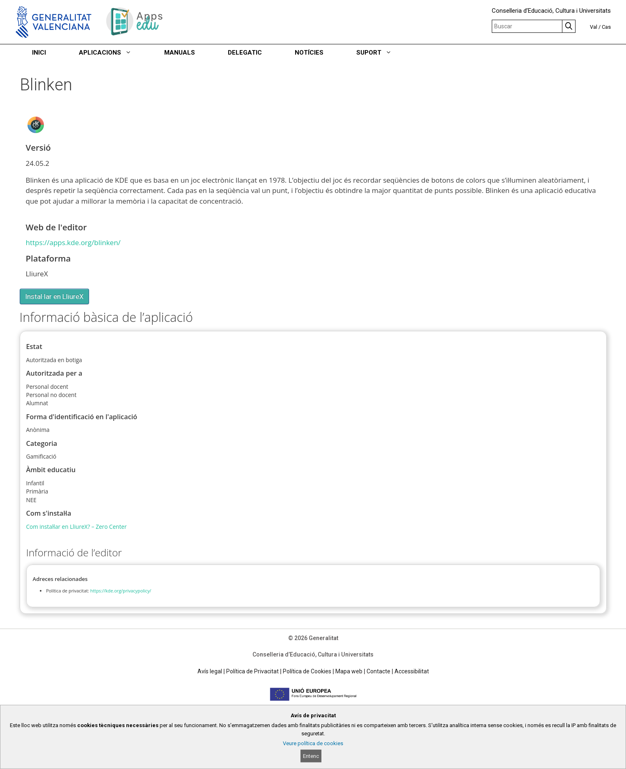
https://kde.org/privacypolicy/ (120, 591)
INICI (39, 52)
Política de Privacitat (252, 671)
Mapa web (348, 671)
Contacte (378, 671)
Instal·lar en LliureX (54, 296)
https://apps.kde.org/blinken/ (73, 242)
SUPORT (382, 52)
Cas (606, 27)
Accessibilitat (411, 671)
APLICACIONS (113, 52)
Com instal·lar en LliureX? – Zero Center (76, 526)
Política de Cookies (307, 671)
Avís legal (209, 671)
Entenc (311, 756)
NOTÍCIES (309, 52)
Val (593, 27)
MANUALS (179, 52)
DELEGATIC (245, 52)
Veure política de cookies (313, 743)
